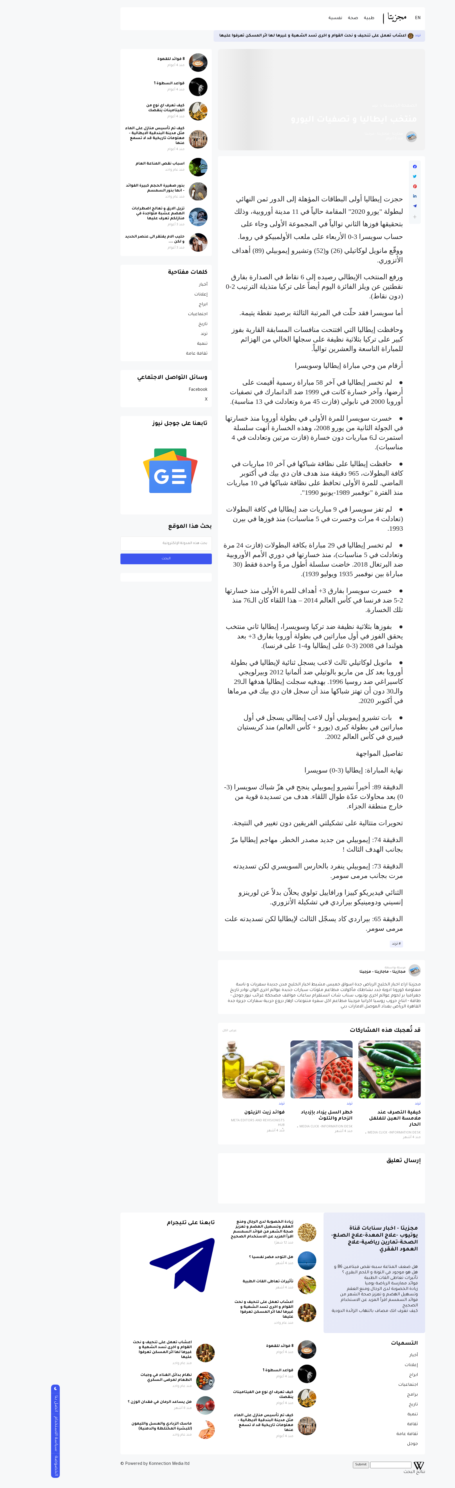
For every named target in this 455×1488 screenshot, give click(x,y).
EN (372, 18)
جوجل (367, 1444)
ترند (372, 36)
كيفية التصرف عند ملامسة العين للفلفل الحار (349, 1118)
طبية (324, 18)
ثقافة (367, 1424)
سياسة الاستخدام (10, 1433)
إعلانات (155, 295)
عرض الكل (184, 1030)
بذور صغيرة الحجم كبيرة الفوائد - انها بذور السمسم (110, 188)
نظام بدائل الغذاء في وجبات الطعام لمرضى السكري (121, 1377)
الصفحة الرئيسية (355, 106)
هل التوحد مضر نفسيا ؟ (226, 1257)
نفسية (290, 18)
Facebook (152, 390)
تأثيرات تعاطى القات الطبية (346, 1278)
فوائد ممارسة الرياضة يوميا (346, 1283)
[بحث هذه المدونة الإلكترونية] (121, 543)
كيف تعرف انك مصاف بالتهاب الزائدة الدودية (329, 1311)
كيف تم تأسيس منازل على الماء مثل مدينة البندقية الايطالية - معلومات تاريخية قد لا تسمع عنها (109, 136)
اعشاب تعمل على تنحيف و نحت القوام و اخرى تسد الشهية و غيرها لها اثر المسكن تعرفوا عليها (267, 36)
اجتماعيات (152, 314)
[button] (369, 217)
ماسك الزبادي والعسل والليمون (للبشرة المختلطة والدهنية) (116, 1426)
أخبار (158, 285)
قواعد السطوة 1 (124, 84)
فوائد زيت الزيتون (219, 1112)
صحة (308, 18)
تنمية (157, 344)
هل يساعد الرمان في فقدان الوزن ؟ (114, 1402)
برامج (367, 1395)
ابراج (158, 304)
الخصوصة (10, 1466)
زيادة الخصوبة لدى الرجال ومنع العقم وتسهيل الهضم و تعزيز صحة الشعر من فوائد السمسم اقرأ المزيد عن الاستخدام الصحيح (216, 1229)
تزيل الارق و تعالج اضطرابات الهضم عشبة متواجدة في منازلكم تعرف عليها (112, 214)
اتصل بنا (10, 1403)
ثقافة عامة (151, 354)
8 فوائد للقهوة (125, 59)
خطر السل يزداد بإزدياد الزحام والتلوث (281, 1115)
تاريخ (157, 324)
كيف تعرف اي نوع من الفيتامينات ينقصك (120, 108)
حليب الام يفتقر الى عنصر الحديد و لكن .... (109, 239)
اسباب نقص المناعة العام (114, 164)
